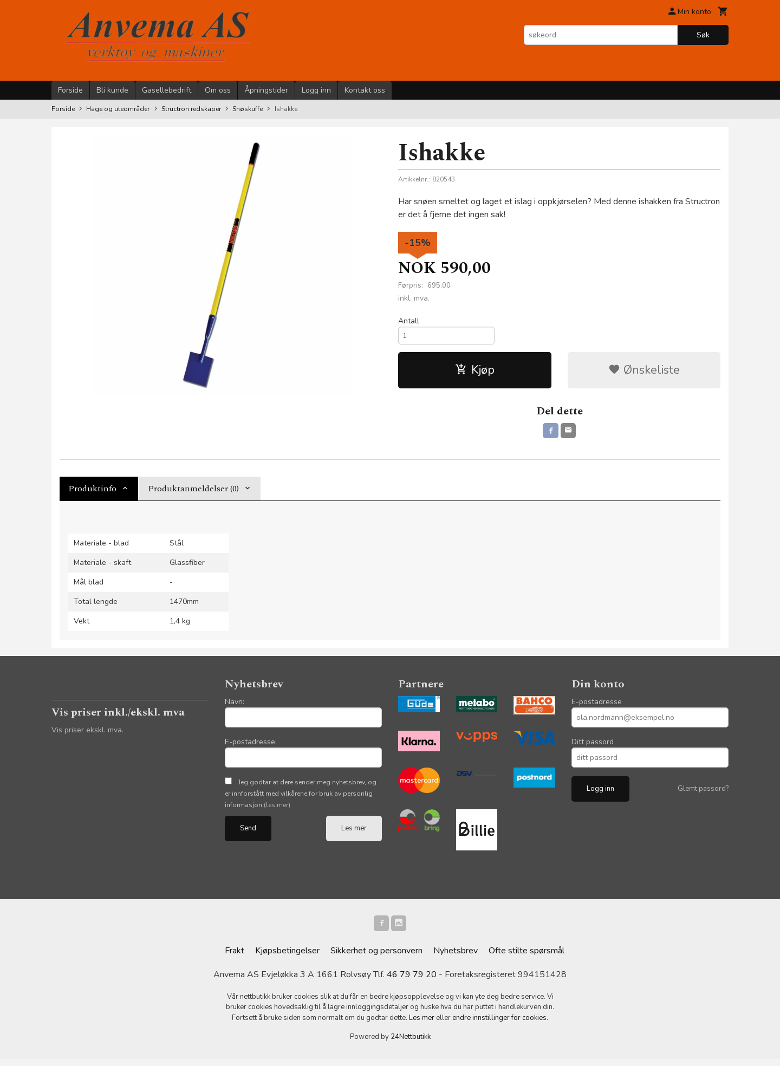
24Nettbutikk (411, 1044)
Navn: (234, 707)
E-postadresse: (251, 747)
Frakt (234, 958)
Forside (70, 90)
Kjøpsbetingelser (287, 958)
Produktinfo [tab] (92, 493)
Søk (703, 35)
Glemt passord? (703, 794)
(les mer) (277, 810)
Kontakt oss (364, 90)
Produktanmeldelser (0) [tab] (193, 493)
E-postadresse (596, 707)
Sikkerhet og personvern (376, 958)
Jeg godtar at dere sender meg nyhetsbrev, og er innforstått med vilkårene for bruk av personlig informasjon (300, 799)
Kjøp (475, 373)
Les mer (354, 833)
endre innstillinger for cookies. (500, 1025)
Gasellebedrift (166, 90)
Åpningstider (266, 90)
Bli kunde (112, 90)
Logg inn (316, 90)
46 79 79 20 (412, 981)
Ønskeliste (644, 373)
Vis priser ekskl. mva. (87, 735)
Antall (408, 321)
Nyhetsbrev (455, 958)
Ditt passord (592, 747)
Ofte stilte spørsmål (526, 958)
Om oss (218, 90)
